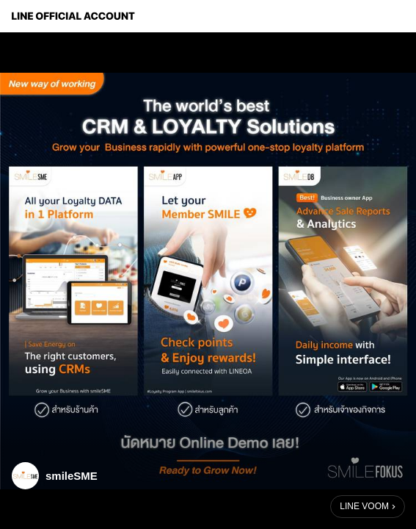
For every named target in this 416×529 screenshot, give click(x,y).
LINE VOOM (364, 506)
